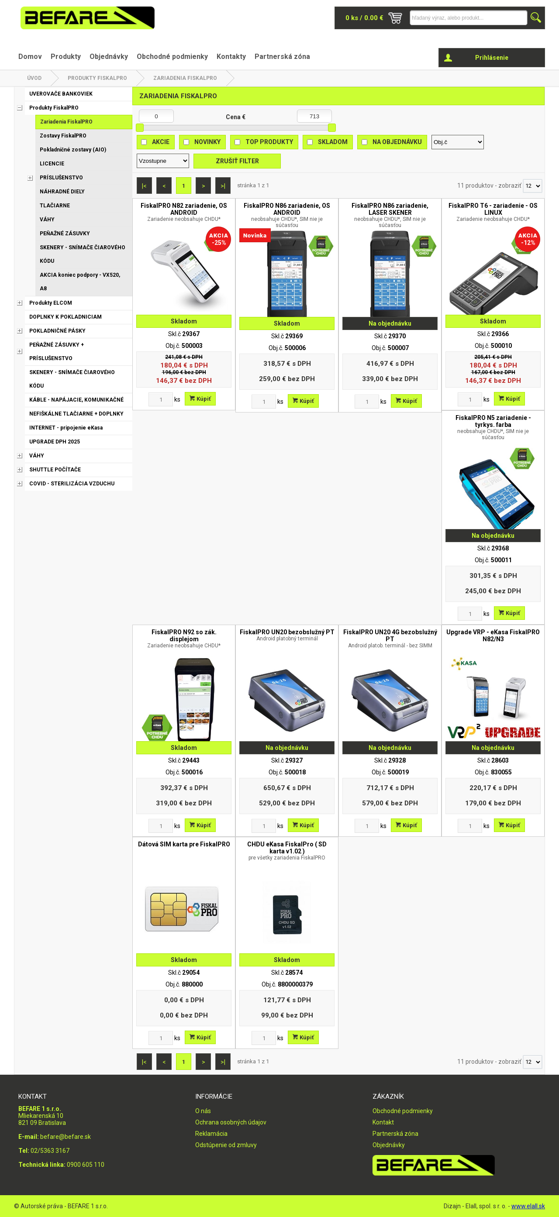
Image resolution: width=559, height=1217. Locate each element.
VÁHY (47, 220)
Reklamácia (211, 1133)
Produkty (66, 56)
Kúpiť (200, 398)
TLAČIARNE (55, 206)
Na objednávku (397, 141)
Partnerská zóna (282, 56)
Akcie (160, 141)
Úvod (34, 78)
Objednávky (109, 56)
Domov (30, 56)
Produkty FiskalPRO (97, 78)
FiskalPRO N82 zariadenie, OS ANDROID (183, 212)
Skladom (333, 141)
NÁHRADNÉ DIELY (62, 192)
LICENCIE (52, 164)
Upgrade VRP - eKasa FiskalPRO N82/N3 (493, 636)
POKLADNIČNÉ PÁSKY (57, 331)
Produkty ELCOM (50, 303)
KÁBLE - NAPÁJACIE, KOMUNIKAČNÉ (76, 400)
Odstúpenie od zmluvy (226, 1144)
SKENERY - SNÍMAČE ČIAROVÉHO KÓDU (82, 254)
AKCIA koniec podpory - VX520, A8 (80, 282)
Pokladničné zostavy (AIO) (73, 150)
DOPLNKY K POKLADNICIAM (65, 317)
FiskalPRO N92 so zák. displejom (183, 639)
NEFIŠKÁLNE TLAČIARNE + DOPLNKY (76, 414)
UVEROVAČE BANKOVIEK (61, 94)
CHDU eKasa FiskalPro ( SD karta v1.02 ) (287, 851)
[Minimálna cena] (156, 116)
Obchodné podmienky (172, 56)
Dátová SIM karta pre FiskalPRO (184, 844)
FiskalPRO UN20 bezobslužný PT (287, 635)
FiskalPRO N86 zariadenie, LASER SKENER (390, 215)
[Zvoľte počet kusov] (160, 399)
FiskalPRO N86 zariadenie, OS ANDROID (287, 215)
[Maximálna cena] (314, 116)
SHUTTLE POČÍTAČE (55, 470)
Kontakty (231, 56)
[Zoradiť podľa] (457, 142)
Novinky (207, 141)
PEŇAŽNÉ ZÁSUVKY (65, 233)
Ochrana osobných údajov (230, 1122)
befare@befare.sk (65, 1136)
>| (223, 185)
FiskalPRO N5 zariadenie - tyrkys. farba (493, 427)
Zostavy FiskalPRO (63, 136)
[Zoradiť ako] (163, 161)
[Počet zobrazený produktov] (532, 186)
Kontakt (383, 1122)
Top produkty (269, 141)
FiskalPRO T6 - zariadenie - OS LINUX (493, 212)
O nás (203, 1110)
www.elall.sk (528, 1206)
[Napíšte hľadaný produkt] (469, 17)
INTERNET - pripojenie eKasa (66, 428)
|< (144, 185)
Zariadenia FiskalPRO (185, 78)
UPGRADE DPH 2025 (54, 442)
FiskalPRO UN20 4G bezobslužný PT (390, 639)
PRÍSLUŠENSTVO (61, 178)
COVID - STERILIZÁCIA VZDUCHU (71, 484)
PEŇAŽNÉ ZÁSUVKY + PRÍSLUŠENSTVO (56, 351)
